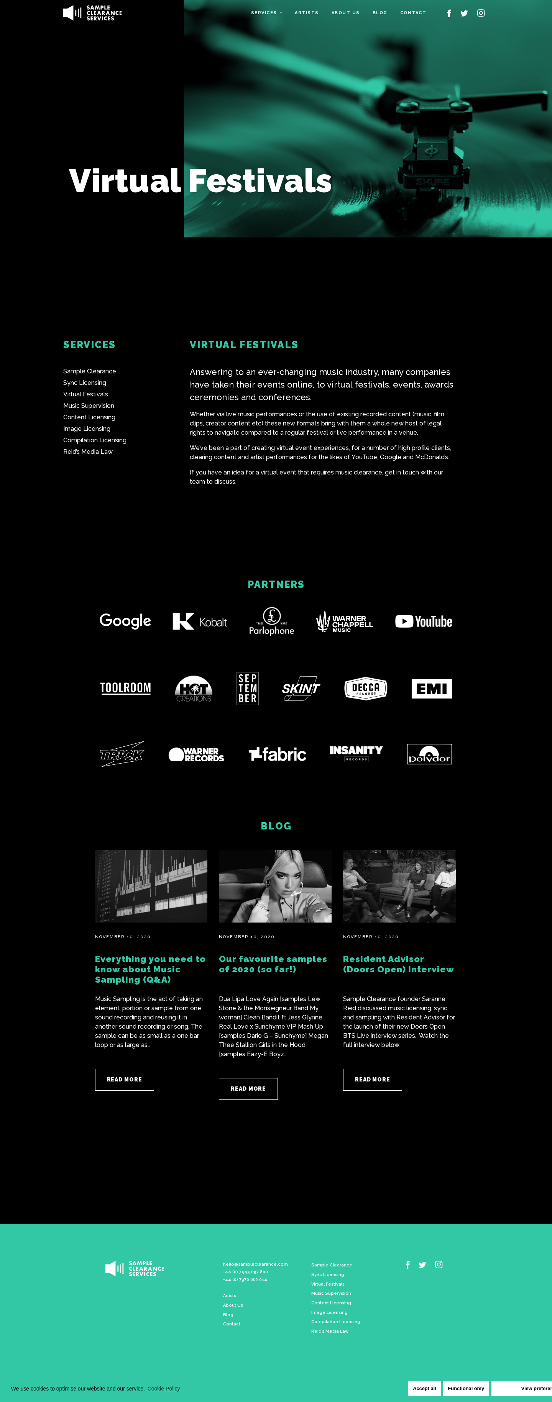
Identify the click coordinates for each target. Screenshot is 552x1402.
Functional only (462, 1388)
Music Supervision (88, 405)
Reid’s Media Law (88, 451)
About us (346, 12)
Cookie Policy (164, 1389)
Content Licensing (89, 417)
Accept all (420, 1388)
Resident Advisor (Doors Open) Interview (398, 964)
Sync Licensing (84, 382)
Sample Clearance (89, 371)
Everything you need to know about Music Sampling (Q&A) (150, 969)
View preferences (514, 1388)
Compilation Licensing (95, 440)
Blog (380, 12)
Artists (307, 12)
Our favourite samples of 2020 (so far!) (273, 964)
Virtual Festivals (85, 394)
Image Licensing (86, 428)
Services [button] (265, 12)
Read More (124, 1079)
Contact (413, 12)
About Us (233, 1302)
